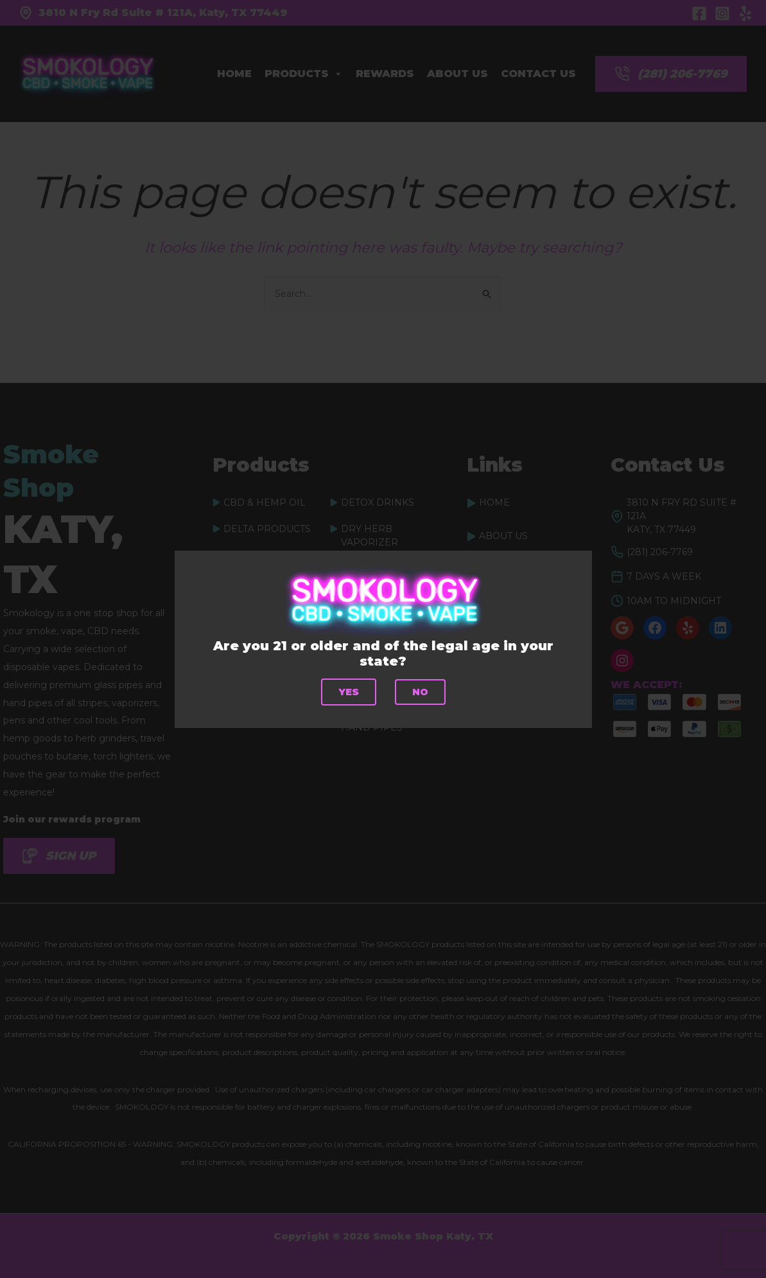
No (420, 692)
